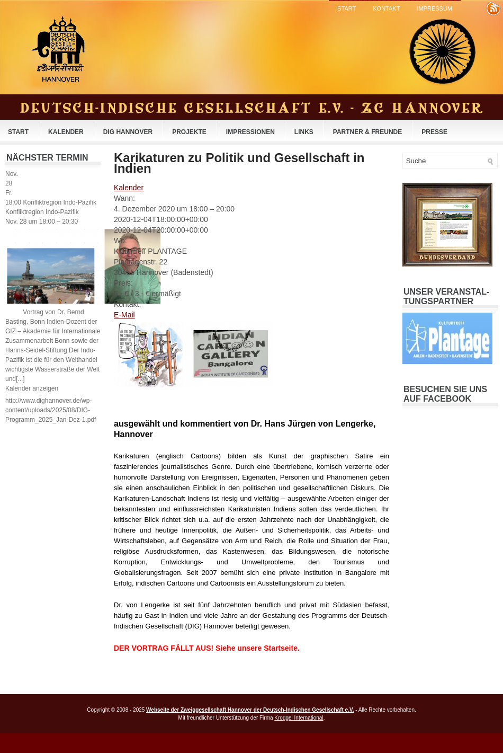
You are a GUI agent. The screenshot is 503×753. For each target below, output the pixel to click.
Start (346, 8)
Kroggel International (298, 718)
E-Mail (124, 315)
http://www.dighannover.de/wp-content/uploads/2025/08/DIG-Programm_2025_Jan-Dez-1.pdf (50, 410)
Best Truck (367, 743)
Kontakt (386, 8)
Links (303, 132)
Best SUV (237, 743)
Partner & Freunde (367, 132)
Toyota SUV (297, 743)
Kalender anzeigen (31, 388)
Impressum (434, 8)
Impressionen (250, 132)
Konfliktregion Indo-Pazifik (42, 212)
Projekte (189, 132)
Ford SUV (328, 743)
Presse (434, 132)
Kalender (66, 132)
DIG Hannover (127, 132)
